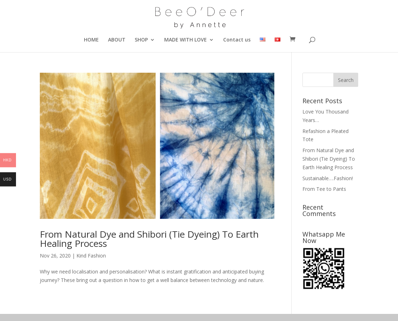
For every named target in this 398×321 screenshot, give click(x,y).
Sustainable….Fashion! (327, 178)
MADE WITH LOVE (185, 40)
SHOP (141, 40)
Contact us (237, 40)
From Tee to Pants (324, 189)
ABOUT (116, 40)
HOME (91, 40)
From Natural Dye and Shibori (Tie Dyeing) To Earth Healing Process (149, 239)
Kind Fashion (91, 255)
